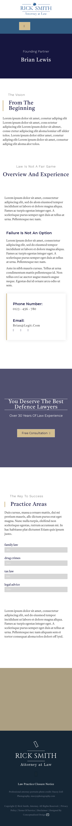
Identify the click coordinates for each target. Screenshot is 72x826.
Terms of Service (26, 811)
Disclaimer (42, 811)
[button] (24, 26)
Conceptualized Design (36, 815)
